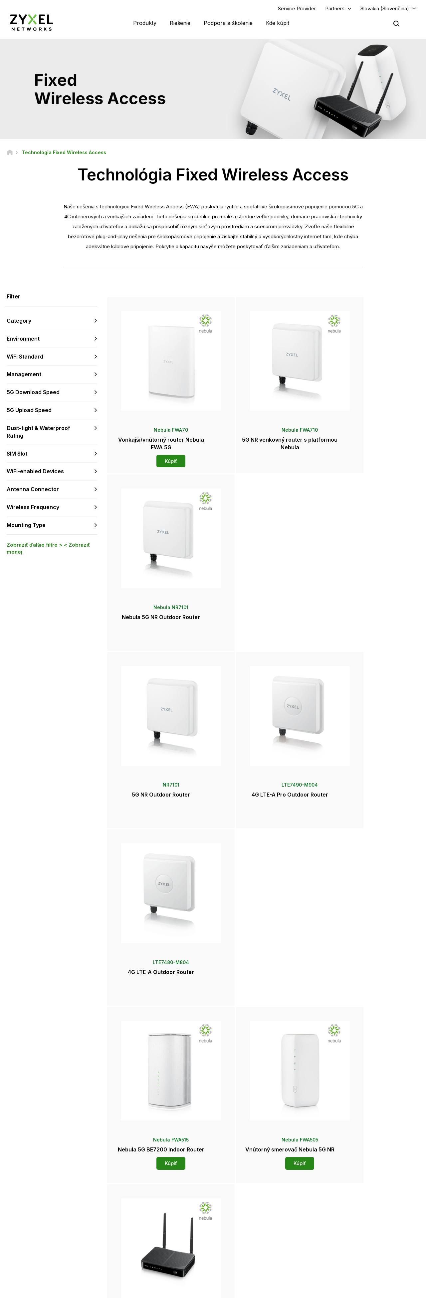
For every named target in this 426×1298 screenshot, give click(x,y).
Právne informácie (209, 1289)
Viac (264, 1008)
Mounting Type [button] (26, 525)
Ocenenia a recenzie (250, 1233)
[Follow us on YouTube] (32, 1257)
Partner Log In (343, 1184)
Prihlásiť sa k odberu (75, 1217)
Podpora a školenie (228, 23)
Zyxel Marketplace (248, 1184)
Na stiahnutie (141, 1206)
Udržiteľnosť (342, 1244)
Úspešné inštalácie (348, 1255)
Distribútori (240, 1195)
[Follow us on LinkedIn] (50, 1257)
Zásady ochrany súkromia (325, 1289)
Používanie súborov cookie (392, 1289)
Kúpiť (159, 458)
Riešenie (180, 23)
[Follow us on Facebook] (15, 1257)
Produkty (144, 23)
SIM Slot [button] (17, 454)
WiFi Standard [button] (25, 357)
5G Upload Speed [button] (29, 410)
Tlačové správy (245, 1222)
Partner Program (346, 1195)
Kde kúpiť (278, 23)
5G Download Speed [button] (33, 393)
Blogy (235, 1255)
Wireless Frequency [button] (33, 507)
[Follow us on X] (67, 1257)
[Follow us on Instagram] (83, 1257)
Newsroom (244, 1211)
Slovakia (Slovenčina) (384, 9)
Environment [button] (23, 339)
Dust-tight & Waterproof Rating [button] (38, 432)
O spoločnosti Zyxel (350, 1233)
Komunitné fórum (146, 1195)
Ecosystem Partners (350, 1206)
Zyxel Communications (352, 1266)
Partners (334, 9)
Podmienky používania (263, 1289)
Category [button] (19, 321)
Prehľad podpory (145, 1184)
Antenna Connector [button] (33, 490)
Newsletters (242, 1244)
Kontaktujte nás (213, 1134)
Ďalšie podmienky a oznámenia (159, 1228)
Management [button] (24, 375)
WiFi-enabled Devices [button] (35, 472)
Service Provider (297, 9)
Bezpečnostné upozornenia (156, 1217)
